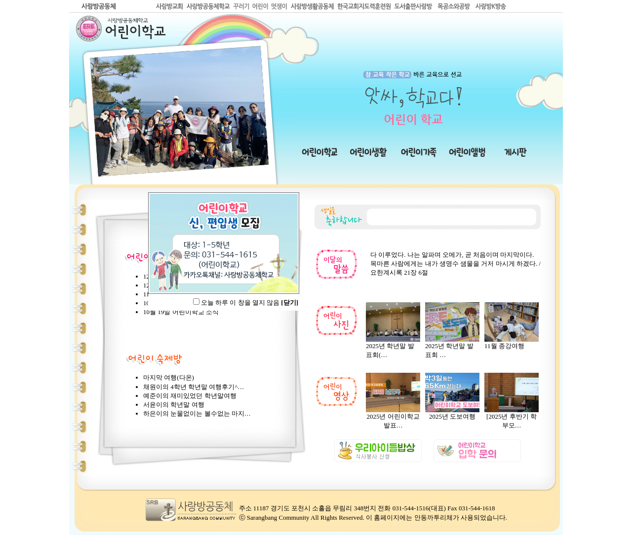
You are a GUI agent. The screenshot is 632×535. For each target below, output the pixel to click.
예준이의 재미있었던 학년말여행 (190, 395)
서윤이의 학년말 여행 (173, 404)
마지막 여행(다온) (168, 377)
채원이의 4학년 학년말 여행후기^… (193, 387)
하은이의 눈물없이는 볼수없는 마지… (197, 413)
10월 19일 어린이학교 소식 (181, 312)
